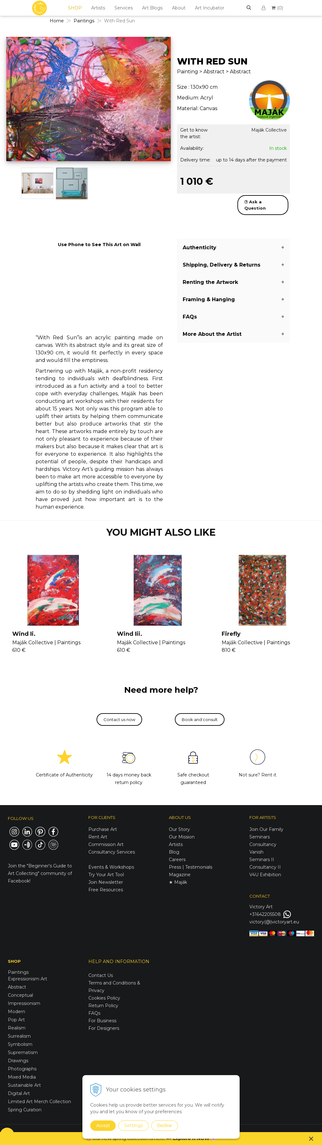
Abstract (17, 987)
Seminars (259, 837)
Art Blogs (152, 8)
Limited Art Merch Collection (39, 1101)
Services (123, 8)
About (179, 8)
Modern (16, 1011)
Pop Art (16, 1020)
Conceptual (20, 995)
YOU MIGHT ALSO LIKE (161, 532)
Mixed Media (22, 1077)
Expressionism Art (27, 979)
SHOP (75, 8)
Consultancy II (265, 867)
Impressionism (24, 1003)
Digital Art (19, 1093)
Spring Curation (25, 1110)
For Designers (103, 1028)
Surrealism (19, 1036)
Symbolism (20, 1044)
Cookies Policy (104, 998)
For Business (103, 1021)
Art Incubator (209, 8)
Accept (103, 1125)
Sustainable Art (24, 1085)
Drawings (18, 1060)
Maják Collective (269, 130)
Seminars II (261, 859)
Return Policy (103, 1005)
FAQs (94, 1013)
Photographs (22, 1069)
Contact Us (100, 975)
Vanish (256, 852)
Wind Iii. (129, 633)
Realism (16, 1028)
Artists (98, 8)
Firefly (231, 633)
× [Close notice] (311, 1138)
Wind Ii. (24, 633)
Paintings (18, 972)
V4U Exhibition (265, 874)
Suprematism (23, 1052)
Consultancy (262, 844)
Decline (164, 1125)
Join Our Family (266, 829)
